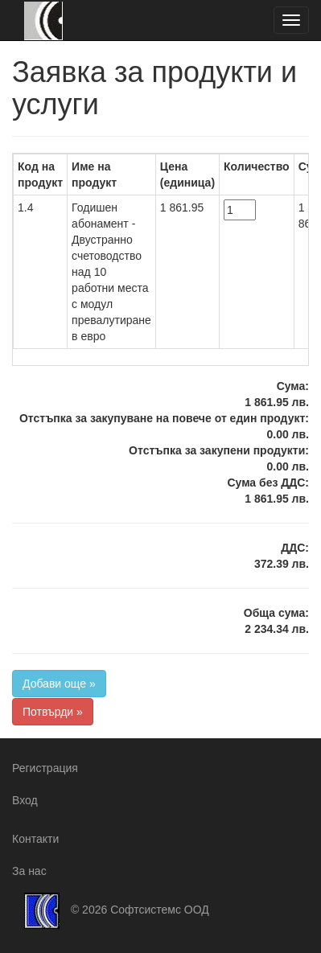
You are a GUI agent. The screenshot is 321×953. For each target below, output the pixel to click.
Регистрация (45, 768)
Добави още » (59, 683)
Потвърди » (53, 711)
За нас (29, 871)
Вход (25, 800)
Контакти (35, 838)
